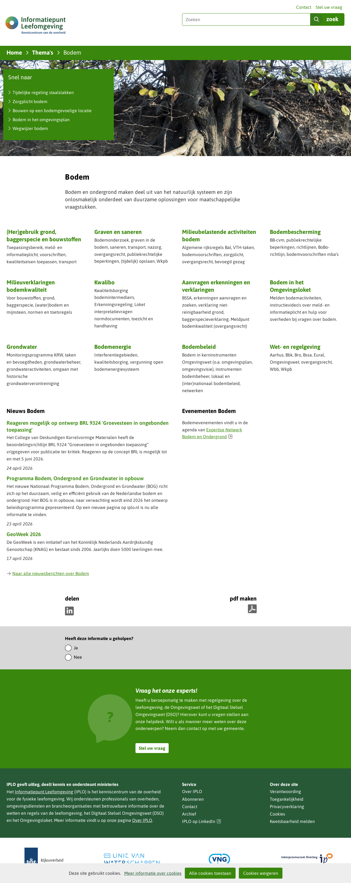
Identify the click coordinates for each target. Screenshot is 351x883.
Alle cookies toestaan (210, 873)
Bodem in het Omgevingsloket (290, 286)
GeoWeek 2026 (24, 534)
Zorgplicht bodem (30, 101)
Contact (303, 7)
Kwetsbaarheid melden (292, 821)
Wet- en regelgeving (295, 346)
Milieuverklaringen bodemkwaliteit (31, 286)
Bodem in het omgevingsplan (41, 119)
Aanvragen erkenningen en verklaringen (216, 286)
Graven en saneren (118, 231)
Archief (189, 813)
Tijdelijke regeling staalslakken (43, 92)
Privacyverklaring (287, 806)
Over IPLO (142, 820)
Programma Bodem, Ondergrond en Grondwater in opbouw (75, 478)
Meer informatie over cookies (153, 873)
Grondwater (22, 346)
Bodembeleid (199, 346)
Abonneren (193, 799)
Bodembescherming (295, 231)
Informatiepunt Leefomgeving (44, 791)
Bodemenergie (112, 346)
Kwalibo (104, 282)
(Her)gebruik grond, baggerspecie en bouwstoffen (44, 235)
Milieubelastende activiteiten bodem (219, 235)
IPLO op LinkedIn (201, 821)
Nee (78, 657)
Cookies (277, 813)
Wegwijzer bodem (30, 128)
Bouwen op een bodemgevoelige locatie (52, 110)
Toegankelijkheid (286, 799)
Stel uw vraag (329, 7)
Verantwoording (285, 791)
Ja (76, 647)
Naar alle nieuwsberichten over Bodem (48, 573)
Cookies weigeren (260, 873)
